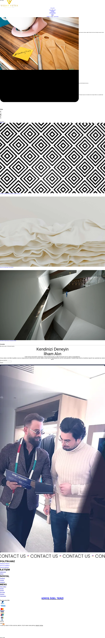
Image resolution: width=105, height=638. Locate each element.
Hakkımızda (3, 572)
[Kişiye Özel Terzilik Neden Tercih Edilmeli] (52, 232)
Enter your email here (3, 360)
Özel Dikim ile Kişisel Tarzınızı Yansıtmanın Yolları (8, 340)
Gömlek (2, 590)
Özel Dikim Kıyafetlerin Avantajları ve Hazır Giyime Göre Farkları (10, 193)
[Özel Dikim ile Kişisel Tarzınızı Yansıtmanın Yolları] (52, 305)
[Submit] (1, 362)
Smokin (2, 588)
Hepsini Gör (2, 122)
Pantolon (2, 594)
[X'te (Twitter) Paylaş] (0, 113)
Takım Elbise (3, 586)
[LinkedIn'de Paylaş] (0, 115)
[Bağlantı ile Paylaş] (0, 116)
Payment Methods (4, 567)
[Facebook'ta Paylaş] (0, 111)
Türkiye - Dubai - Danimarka (52, 16)
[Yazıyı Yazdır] (0, 118)
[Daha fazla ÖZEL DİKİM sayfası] (52, 9)
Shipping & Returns (4, 563)
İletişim (1, 573)
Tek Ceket (2, 592)
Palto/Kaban (3, 596)
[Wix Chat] (11, 631)
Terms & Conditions (4, 565)
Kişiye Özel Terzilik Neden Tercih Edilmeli (6, 267)
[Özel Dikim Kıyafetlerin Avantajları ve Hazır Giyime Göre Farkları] (52, 158)
